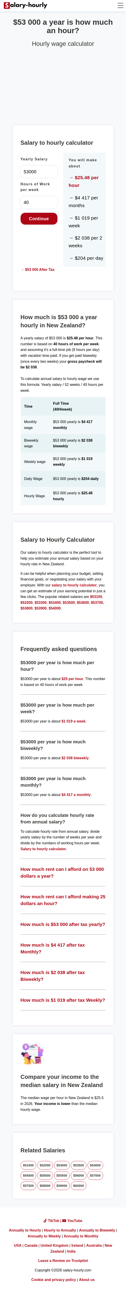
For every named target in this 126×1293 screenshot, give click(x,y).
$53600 (83, 603)
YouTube (72, 1221)
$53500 (69, 603)
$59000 (62, 1186)
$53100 (96, 597)
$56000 (78, 1175)
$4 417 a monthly (76, 795)
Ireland (77, 1245)
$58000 (45, 1186)
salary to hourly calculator (74, 585)
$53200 (27, 603)
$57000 (95, 1175)
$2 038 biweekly (75, 758)
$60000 (78, 1186)
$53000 (62, 1165)
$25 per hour (72, 679)
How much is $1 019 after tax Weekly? (63, 1000)
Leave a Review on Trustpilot (63, 1261)
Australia (94, 1245)
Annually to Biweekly (97, 1230)
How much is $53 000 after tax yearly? (63, 924)
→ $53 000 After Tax (38, 270)
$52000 (45, 1165)
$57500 (28, 1186)
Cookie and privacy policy (53, 1280)
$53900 (41, 608)
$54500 (28, 1175)
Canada (31, 1245)
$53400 (55, 603)
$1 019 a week (74, 721)
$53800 (27, 608)
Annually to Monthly (81, 1236)
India (71, 1251)
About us (87, 1280)
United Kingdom (54, 1245)
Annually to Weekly (44, 1236)
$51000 (28, 1165)
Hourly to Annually (60, 1230)
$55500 (62, 1175)
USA (17, 1245)
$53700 (97, 603)
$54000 (55, 608)
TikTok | (53, 1221)
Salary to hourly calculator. (44, 849)
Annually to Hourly (25, 1230)
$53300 (41, 603)
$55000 (45, 1175)
